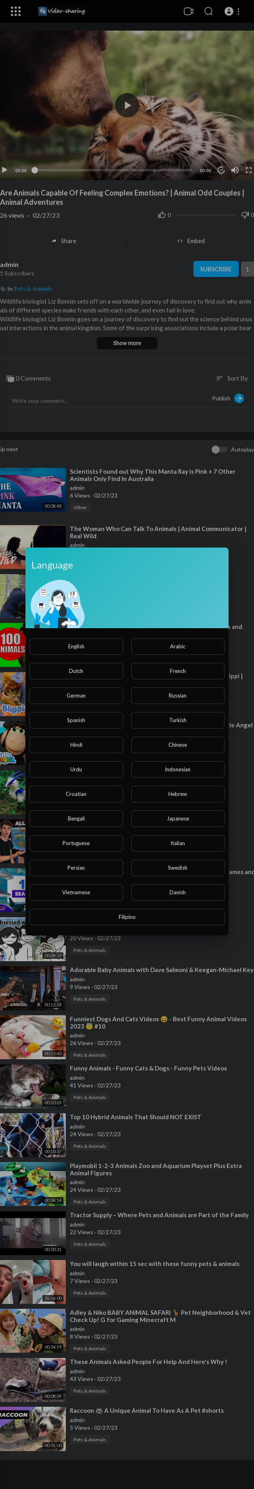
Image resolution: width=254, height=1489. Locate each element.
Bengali (76, 818)
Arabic (177, 646)
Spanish (76, 720)
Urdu (76, 769)
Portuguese (76, 843)
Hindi (76, 744)
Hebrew (177, 794)
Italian (177, 843)
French (178, 671)
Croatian (76, 794)
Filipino (127, 917)
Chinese (177, 744)
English (76, 646)
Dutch (76, 671)
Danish (178, 892)
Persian (76, 867)
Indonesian (178, 769)
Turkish (178, 720)
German (76, 695)
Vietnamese (76, 892)
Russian (178, 695)
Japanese (178, 818)
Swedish (177, 867)
